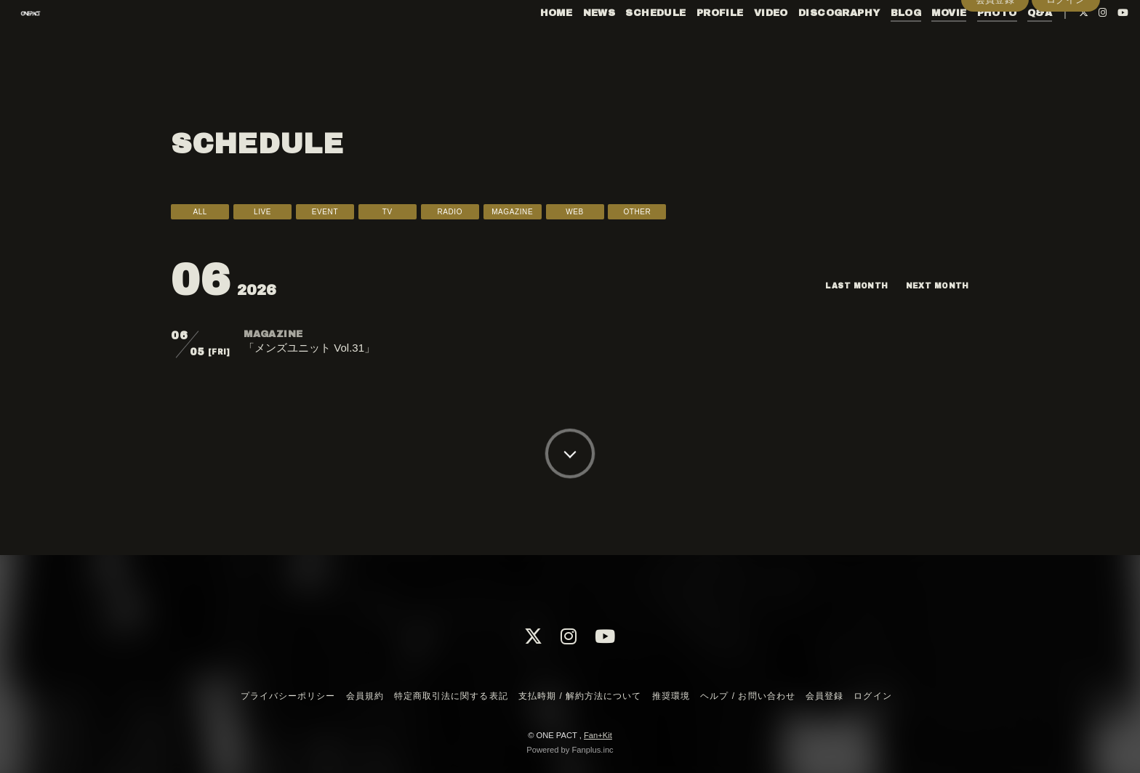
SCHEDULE (625, 42)
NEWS (569, 42)
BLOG (875, 42)
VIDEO (740, 42)
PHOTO (967, 42)
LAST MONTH (843, 285)
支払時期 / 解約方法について (580, 696)
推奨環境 (671, 696)
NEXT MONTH (933, 285)
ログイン (1065, 66)
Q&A (1009, 42)
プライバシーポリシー (288, 696)
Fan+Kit (598, 735)
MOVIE (919, 42)
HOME (526, 42)
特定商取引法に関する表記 (450, 696)
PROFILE (689, 42)
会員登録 (995, 66)
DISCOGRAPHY (808, 42)
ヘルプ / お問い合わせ (747, 696)
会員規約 (365, 696)
